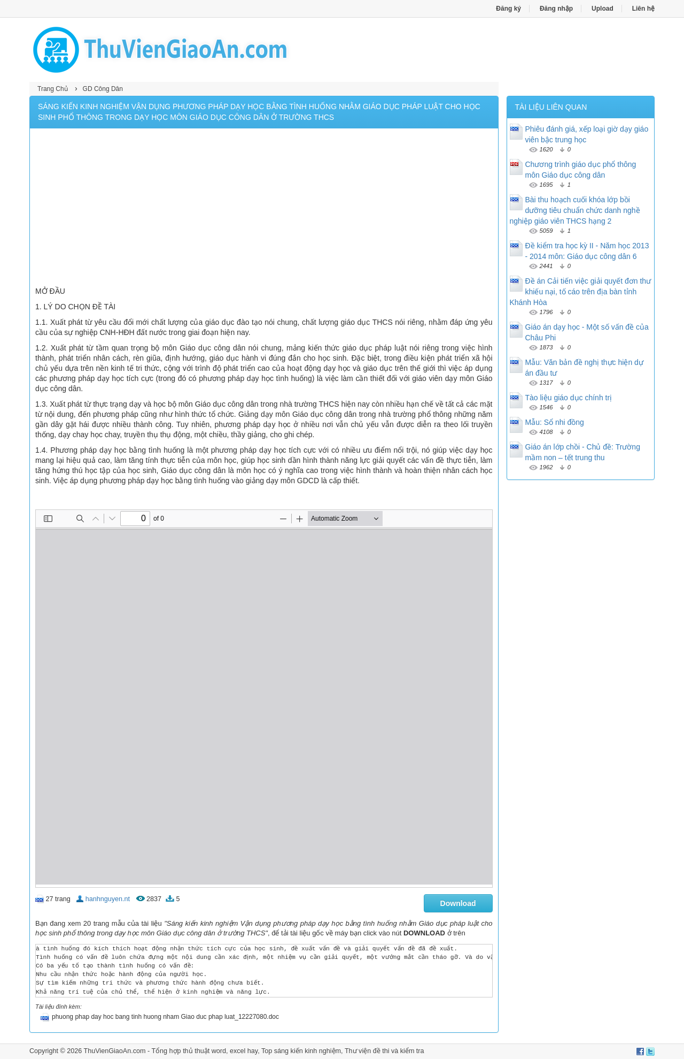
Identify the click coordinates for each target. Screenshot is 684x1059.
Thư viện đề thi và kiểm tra (384, 1051)
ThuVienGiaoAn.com (114, 1051)
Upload (602, 8)
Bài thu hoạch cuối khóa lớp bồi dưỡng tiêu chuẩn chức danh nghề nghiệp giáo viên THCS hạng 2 (575, 210)
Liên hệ (643, 8)
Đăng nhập (556, 8)
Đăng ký (508, 8)
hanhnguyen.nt (108, 899)
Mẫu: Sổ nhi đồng (554, 422)
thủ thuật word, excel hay (220, 1051)
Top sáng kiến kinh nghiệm (301, 1051)
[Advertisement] (264, 209)
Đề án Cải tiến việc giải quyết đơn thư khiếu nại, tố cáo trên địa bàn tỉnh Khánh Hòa (580, 292)
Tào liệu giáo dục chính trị (568, 397)
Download (458, 903)
